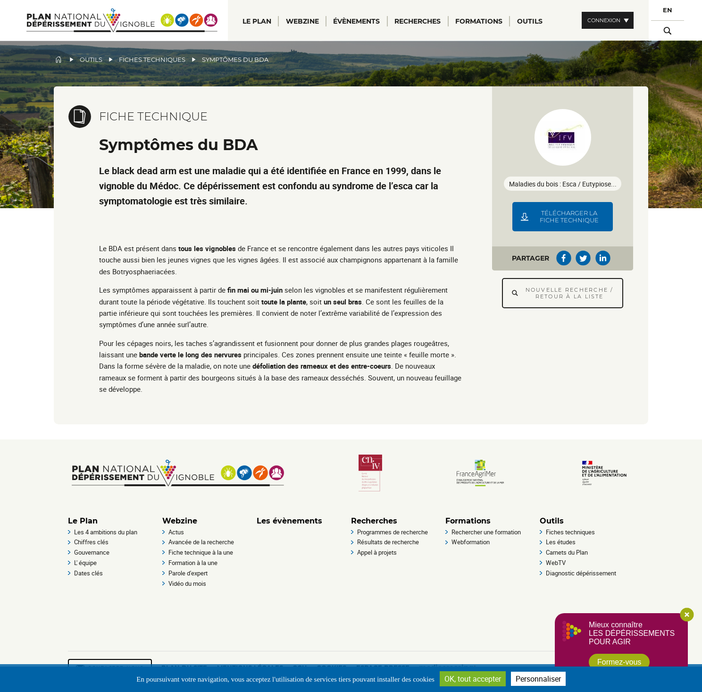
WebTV (556, 562)
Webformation (470, 542)
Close (687, 615)
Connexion (603, 20)
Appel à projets (377, 552)
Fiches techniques (152, 59)
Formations (468, 520)
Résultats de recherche (388, 542)
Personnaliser (538, 679)
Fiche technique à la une (200, 552)
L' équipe (85, 562)
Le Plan (83, 520)
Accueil (58, 59)
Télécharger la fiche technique (569, 217)
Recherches (374, 520)
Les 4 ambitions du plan (105, 532)
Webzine (179, 520)
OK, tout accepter (472, 679)
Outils (91, 59)
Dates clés (88, 573)
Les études (561, 542)
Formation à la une (192, 562)
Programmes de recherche (392, 532)
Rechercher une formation (486, 532)
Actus (176, 532)
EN (667, 10)
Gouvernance (91, 552)
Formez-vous (619, 662)
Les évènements (289, 520)
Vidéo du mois (187, 583)
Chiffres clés (91, 542)
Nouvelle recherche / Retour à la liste (570, 293)
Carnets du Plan (567, 552)
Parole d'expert (188, 573)
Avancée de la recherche (201, 542)
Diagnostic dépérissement (581, 573)
